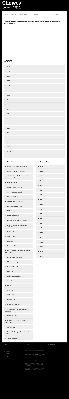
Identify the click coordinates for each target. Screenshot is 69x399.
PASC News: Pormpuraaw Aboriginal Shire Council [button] (17, 251)
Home (6, 15)
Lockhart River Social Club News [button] (16, 220)
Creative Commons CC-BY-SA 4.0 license (53, 348)
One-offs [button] (9, 241)
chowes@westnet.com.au (29, 364)
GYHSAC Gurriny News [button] (13, 206)
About (13, 15)
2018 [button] (7, 104)
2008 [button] (8, 152)
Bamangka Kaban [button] (11, 183)
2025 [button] (7, 71)
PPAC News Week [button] (11, 267)
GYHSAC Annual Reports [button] (14, 201)
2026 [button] (8, 67)
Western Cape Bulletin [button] (13, 304)
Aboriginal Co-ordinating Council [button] (16, 166)
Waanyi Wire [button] (10, 290)
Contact (55, 15)
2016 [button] (7, 114)
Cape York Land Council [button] (13, 192)
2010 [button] (7, 142)
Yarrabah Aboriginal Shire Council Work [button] (17, 333)
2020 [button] (8, 95)
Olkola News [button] (10, 236)
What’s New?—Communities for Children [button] (16, 310)
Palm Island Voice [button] (11, 246)
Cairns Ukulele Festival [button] (13, 187)
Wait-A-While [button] (10, 295)
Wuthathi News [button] (11, 316)
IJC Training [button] (10, 211)
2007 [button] (8, 156)
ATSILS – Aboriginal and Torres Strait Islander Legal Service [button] (18, 177)
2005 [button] (40, 256)
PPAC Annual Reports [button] (13, 262)
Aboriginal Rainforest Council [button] (15, 171)
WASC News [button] (10, 300)
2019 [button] (7, 100)
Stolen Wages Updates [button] (13, 276)
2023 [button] (8, 81)
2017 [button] (7, 109)
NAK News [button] (9, 232)
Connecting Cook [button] (11, 197)
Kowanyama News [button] (12, 216)
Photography (36, 15)
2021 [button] (7, 90)
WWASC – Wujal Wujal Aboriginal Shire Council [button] (16, 321)
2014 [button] (7, 123)
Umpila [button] (8, 285)
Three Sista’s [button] (10, 281)
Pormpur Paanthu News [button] (13, 257)
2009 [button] (8, 147)
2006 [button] (40, 251)
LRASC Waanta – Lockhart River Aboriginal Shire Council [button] (16, 226)
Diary (46, 15)
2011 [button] (7, 137)
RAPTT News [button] (10, 271)
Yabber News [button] (10, 327)
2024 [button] (8, 76)
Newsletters (23, 15)
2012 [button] (7, 133)
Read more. (12, 23)
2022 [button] (8, 86)
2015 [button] (7, 119)
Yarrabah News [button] (11, 338)
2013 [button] (7, 128)
